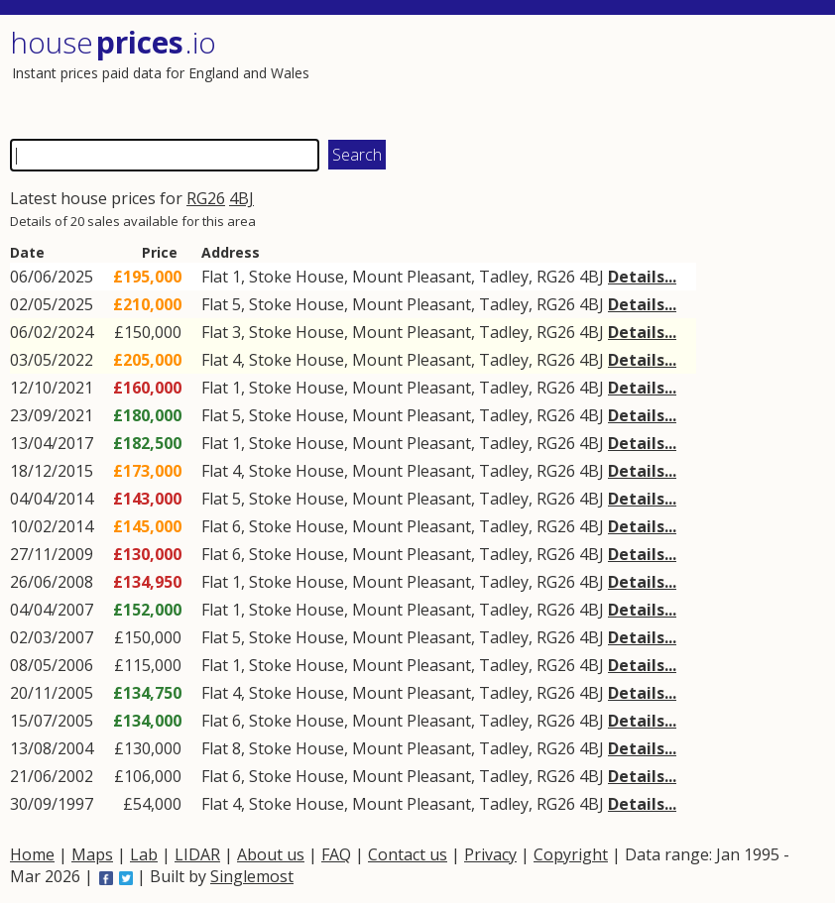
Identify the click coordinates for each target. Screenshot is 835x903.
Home (32, 854)
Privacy (490, 854)
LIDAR (197, 854)
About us (270, 854)
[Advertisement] (618, 74)
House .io (113, 42)
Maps (92, 854)
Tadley (504, 276)
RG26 (205, 198)
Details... (642, 276)
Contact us (407, 854)
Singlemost (252, 876)
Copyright (571, 854)
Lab (144, 854)
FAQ (336, 854)
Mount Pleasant (411, 276)
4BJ (241, 198)
